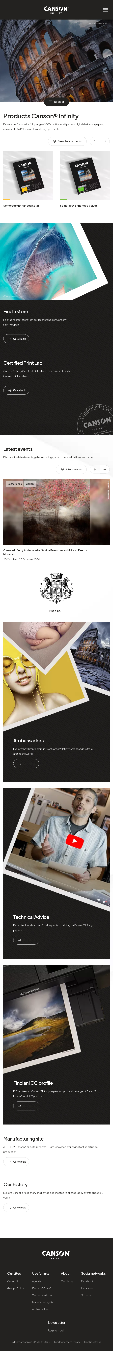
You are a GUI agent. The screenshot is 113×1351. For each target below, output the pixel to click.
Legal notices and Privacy (67, 1341)
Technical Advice (31, 917)
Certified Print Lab (22, 363)
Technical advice (42, 1295)
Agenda (36, 1281)
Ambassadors (28, 740)
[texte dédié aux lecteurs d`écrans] (105, 141)
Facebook (87, 1281)
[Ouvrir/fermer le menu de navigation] (105, 9)
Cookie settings (92, 1341)
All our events (71, 469)
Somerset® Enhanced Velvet (78, 205)
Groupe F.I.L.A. (16, 1288)
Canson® (12, 1281)
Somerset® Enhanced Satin (21, 205)
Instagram (87, 1288)
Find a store (15, 311)
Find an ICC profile (33, 1083)
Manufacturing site (23, 1139)
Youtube (86, 1295)
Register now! (56, 1330)
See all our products (67, 141)
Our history (15, 1184)
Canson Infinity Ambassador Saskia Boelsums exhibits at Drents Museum (45, 552)
